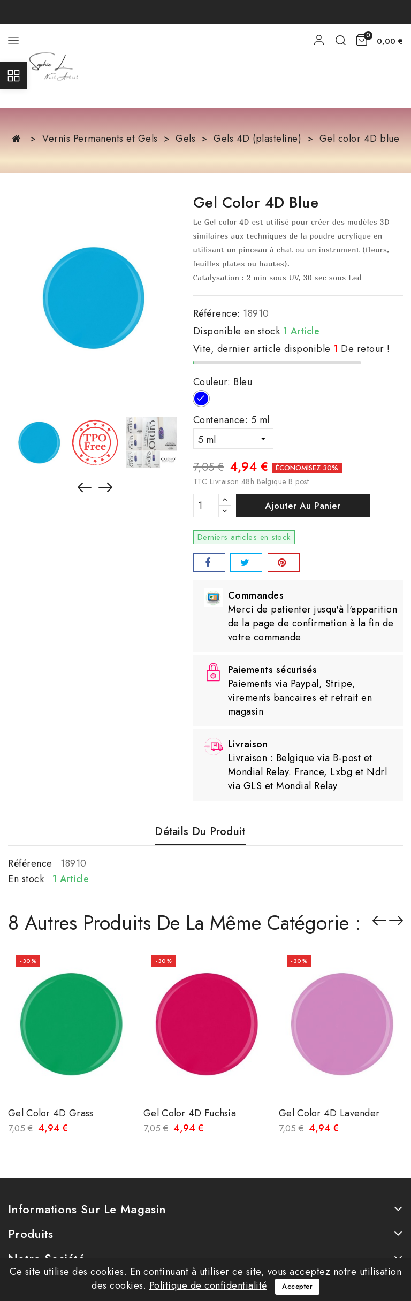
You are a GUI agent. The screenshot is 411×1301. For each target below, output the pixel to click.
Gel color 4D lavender (329, 1113)
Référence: (216, 313)
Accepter (297, 1286)
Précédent (379, 920)
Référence (30, 863)
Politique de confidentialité (208, 1285)
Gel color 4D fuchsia (189, 1113)
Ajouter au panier (303, 505)
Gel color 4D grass (50, 1113)
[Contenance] (233, 438)
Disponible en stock (236, 331)
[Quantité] (206, 505)
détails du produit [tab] (200, 832)
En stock (26, 879)
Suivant (396, 920)
